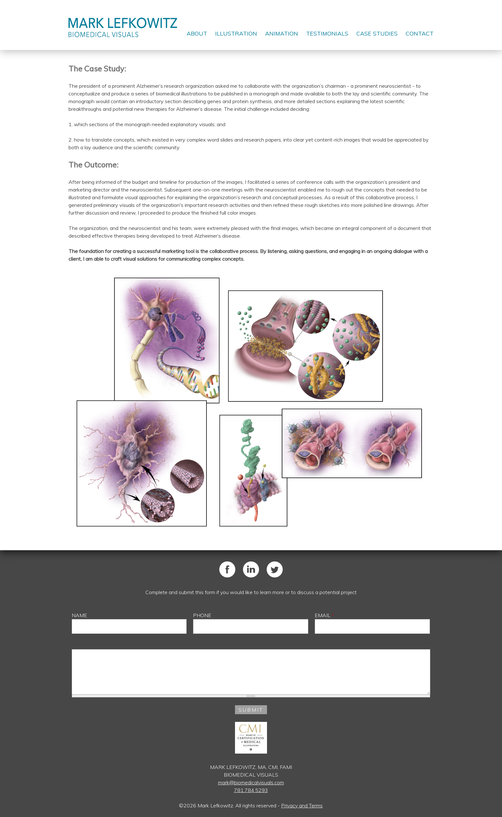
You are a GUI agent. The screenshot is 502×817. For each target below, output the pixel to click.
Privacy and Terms (302, 805)
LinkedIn (251, 569)
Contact (419, 33)
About (197, 33)
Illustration (236, 33)
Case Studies (377, 33)
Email (324, 615)
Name (79, 615)
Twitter (274, 569)
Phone (202, 615)
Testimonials (327, 33)
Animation (281, 33)
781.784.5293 (251, 790)
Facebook (227, 569)
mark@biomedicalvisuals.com (251, 782)
